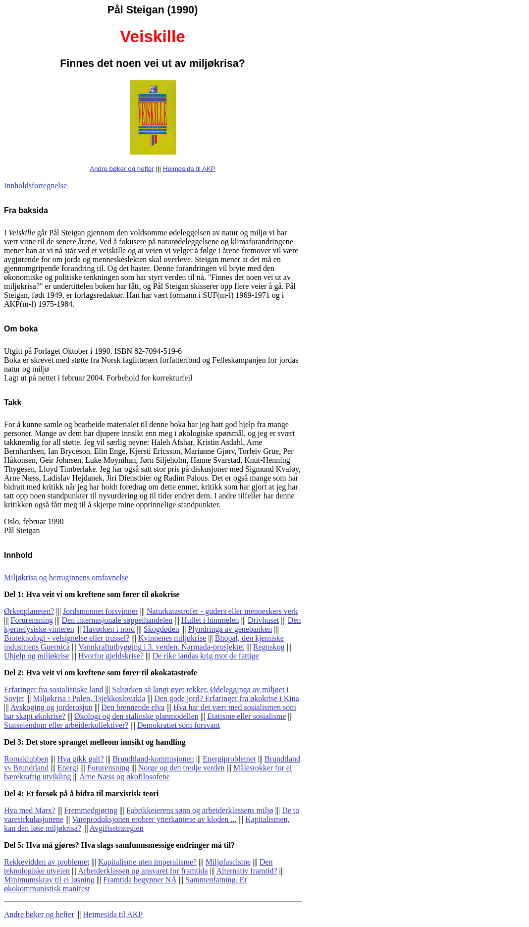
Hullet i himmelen (210, 620)
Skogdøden (161, 629)
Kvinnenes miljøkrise (172, 638)
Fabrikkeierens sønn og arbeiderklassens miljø (199, 810)
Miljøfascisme (228, 862)
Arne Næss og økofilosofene (124, 776)
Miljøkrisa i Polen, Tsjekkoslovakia (89, 698)
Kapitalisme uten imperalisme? (147, 862)
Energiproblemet (229, 759)
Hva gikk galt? (80, 759)
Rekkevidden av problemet (46, 862)
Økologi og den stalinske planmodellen (136, 716)
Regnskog (269, 647)
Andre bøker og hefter (122, 168)
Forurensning (32, 620)
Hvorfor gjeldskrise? (111, 656)
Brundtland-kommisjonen (153, 759)
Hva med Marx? (29, 810)
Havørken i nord (109, 629)
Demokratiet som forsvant (178, 725)
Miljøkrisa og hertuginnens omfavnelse (66, 577)
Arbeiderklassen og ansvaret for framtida (143, 871)
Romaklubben (26, 759)
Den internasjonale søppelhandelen (117, 620)
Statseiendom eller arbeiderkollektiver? (66, 725)
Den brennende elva (132, 707)
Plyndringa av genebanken (230, 629)
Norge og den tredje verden (181, 767)
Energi (67, 767)
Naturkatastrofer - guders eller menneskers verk (222, 611)
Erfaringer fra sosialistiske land (53, 689)
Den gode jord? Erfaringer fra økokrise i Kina (226, 698)
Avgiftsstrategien (117, 828)
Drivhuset (263, 620)
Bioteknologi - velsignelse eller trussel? (66, 638)
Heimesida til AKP (189, 168)
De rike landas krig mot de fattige (206, 656)
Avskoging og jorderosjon (51, 707)
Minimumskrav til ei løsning (49, 879)
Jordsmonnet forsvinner (100, 611)
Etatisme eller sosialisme (246, 716)
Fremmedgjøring (91, 810)
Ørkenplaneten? (29, 611)
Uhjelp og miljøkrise (36, 656)
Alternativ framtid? (246, 871)
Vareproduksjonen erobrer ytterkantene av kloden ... (154, 819)
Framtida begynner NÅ (139, 879)
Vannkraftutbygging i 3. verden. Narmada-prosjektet (161, 647)
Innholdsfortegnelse (35, 185)
